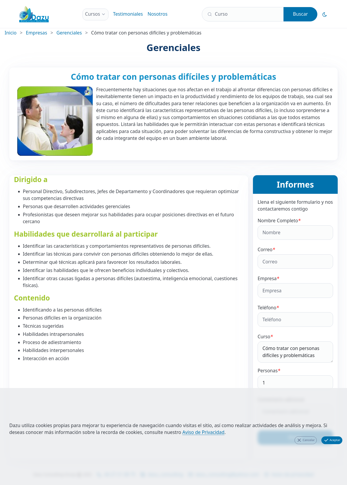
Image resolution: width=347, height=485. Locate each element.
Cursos (92, 14)
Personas (295, 378)
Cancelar (306, 440)
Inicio (11, 33)
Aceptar (332, 440)
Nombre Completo (295, 228)
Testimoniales (128, 14)
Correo (295, 257)
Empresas (36, 33)
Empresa (295, 286)
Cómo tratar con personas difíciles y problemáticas (295, 352)
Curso (295, 348)
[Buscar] (243, 14)
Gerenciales (69, 33)
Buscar (300, 14)
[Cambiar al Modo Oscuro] (325, 14)
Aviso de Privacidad (203, 432)
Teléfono (295, 315)
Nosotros (158, 14)
